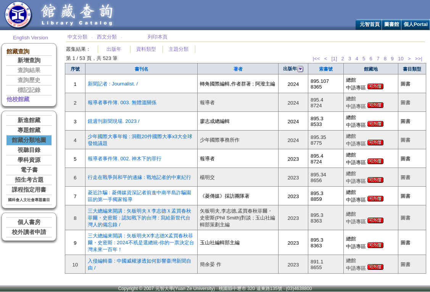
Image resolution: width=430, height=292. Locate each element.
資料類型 (146, 49)
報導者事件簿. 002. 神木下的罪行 (124, 158)
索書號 (326, 69)
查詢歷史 (29, 80)
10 (401, 58)
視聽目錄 (29, 150)
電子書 (29, 170)
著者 (238, 69)
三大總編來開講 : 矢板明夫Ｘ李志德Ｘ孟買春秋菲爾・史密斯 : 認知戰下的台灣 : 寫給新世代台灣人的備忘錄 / (139, 217)
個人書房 (29, 222)
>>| (418, 58)
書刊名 (141, 69)
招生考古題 (29, 180)
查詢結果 (29, 70)
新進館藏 (29, 120)
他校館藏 (17, 99)
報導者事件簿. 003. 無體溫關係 (122, 102)
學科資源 (29, 160)
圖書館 (391, 24)
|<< (316, 58)
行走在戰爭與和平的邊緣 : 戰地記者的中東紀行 (139, 177)
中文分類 (77, 37)
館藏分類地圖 (29, 140)
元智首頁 (370, 24)
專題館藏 (29, 130)
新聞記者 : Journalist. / (113, 84)
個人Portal (416, 24)
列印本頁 (157, 37)
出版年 (113, 49)
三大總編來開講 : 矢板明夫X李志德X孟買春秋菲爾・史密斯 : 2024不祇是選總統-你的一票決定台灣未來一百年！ (141, 242)
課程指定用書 (29, 190)
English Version (30, 37)
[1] (334, 58)
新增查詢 (29, 60)
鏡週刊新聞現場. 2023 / (113, 121)
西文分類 (107, 37)
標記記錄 (29, 90)
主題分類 (178, 49)
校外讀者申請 (29, 232)
